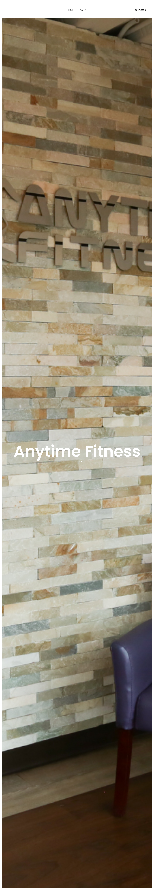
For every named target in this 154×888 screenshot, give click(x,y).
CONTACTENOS (141, 10)
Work (83, 10)
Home (70, 10)
